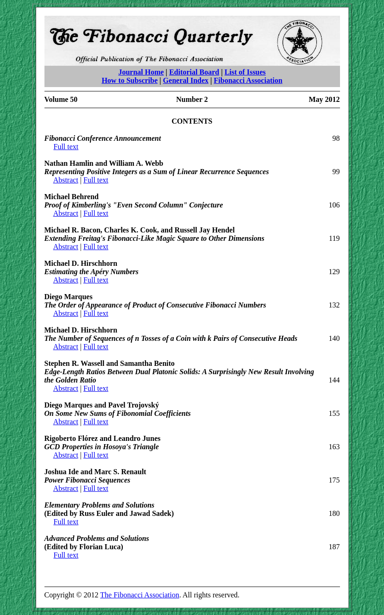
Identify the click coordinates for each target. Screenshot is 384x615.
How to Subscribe (129, 80)
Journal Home (141, 72)
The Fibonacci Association (139, 595)
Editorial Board (194, 72)
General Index (185, 80)
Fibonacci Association (248, 80)
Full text (66, 147)
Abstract (65, 180)
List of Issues (245, 72)
